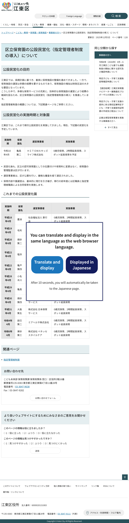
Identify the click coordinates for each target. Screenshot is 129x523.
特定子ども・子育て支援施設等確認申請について (111, 80)
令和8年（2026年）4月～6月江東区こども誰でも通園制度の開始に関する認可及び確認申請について (111, 66)
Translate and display (47, 265)
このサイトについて (11, 486)
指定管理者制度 (12, 359)
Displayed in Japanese (82, 265)
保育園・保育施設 (38, 32)
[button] (71, 16)
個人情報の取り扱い (62, 486)
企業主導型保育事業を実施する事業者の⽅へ (111, 119)
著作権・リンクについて (13, 492)
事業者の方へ (55, 32)
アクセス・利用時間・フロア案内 (105, 512)
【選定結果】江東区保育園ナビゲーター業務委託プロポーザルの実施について (111, 91)
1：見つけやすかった (17, 443)
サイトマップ (81, 486)
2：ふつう (29, 433)
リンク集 (95, 486)
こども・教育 (22, 32)
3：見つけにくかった (56, 443)
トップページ (7, 32)
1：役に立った (13, 433)
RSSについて (109, 486)
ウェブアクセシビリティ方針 (37, 486)
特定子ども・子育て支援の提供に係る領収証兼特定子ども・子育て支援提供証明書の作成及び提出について (111, 106)
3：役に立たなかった (49, 433)
